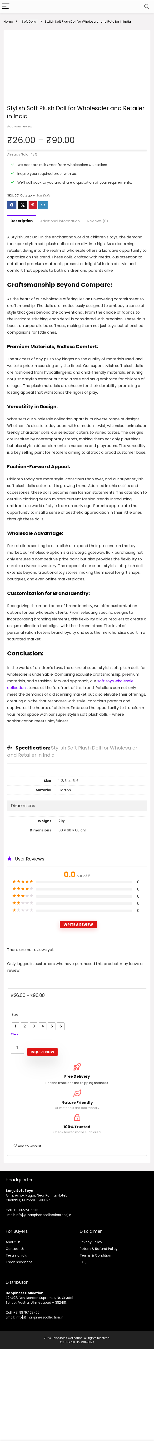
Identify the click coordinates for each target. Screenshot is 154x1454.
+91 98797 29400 (26, 1417)
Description (21, 325)
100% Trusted (77, 1232)
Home (8, 21)
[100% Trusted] (77, 1222)
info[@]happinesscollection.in (39, 1422)
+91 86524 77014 (26, 1315)
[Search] (146, 6)
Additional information (60, 325)
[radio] (15, 1131)
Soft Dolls (29, 21)
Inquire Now (42, 1156)
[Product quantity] (17, 1153)
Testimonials (16, 1360)
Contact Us (15, 1353)
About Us (13, 1346)
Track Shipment (19, 1366)
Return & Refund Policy (99, 1353)
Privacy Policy (91, 1346)
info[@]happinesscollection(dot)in (43, 1320)
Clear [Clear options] (15, 1139)
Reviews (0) (97, 325)
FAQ (83, 1366)
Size (15, 1119)
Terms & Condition (95, 1360)
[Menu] (5, 6)
